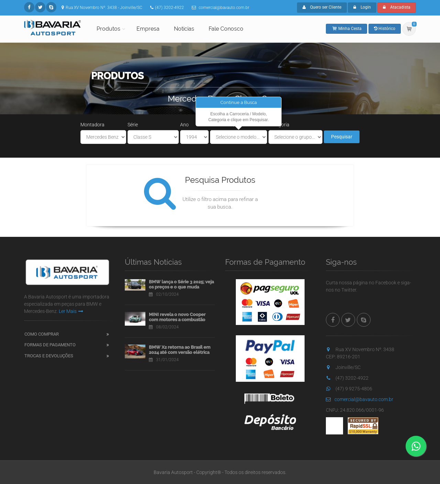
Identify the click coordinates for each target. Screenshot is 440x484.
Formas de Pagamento (50, 344)
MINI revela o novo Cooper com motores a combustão (177, 317)
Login (362, 7)
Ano (184, 124)
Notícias (184, 28)
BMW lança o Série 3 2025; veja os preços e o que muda (181, 284)
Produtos (108, 28)
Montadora (92, 124)
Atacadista (396, 7)
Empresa (148, 28)
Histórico (384, 28)
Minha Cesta (346, 28)
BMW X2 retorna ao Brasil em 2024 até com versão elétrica (179, 350)
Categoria (278, 124)
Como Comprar (41, 334)
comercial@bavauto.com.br (359, 399)
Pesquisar (341, 136)
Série (133, 124)
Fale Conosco (226, 28)
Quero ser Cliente (321, 7)
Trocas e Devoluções (48, 355)
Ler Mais (71, 311)
